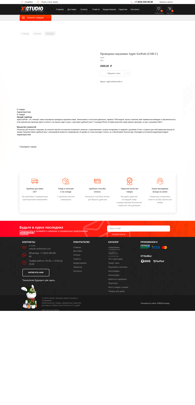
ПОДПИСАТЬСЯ (118, 234)
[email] (138, 228)
